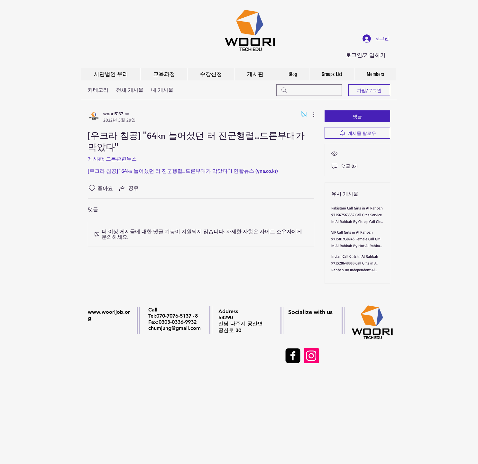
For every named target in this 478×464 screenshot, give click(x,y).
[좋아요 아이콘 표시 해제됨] (92, 188)
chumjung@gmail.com (174, 328)
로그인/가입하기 (366, 55)
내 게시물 (162, 90)
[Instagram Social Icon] (311, 355)
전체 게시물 (129, 90)
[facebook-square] (292, 355)
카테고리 (98, 90)
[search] (309, 90)
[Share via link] (128, 188)
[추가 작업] (310, 114)
